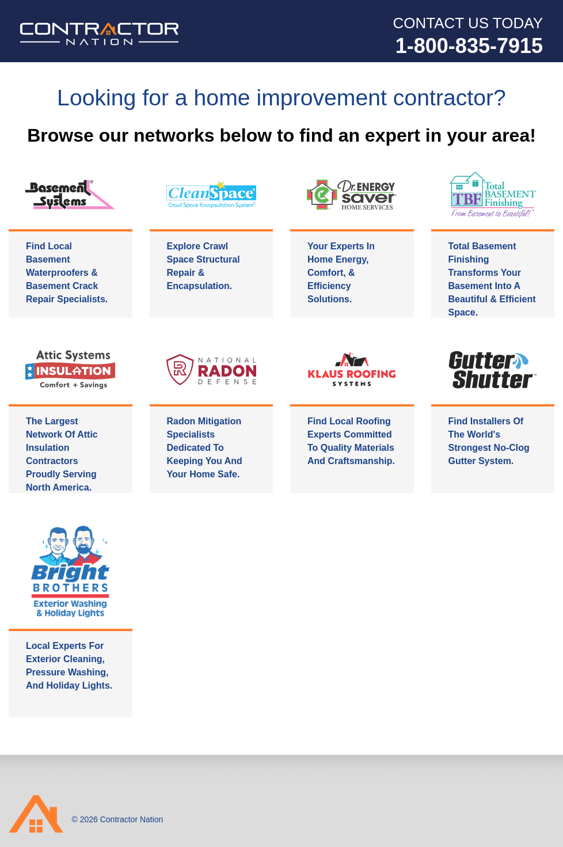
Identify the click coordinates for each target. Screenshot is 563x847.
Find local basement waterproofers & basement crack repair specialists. (67, 273)
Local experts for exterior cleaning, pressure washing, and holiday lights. (69, 666)
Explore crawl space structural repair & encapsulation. (203, 266)
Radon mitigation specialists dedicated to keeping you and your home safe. (204, 448)
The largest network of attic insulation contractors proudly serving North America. (62, 455)
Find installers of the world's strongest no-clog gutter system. (489, 441)
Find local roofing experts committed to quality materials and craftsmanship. (351, 441)
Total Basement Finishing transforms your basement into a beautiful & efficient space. (492, 280)
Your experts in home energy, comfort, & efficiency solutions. (341, 273)
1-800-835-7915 (469, 46)
